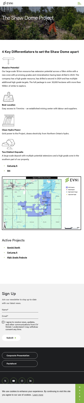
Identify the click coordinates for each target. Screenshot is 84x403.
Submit (9, 337)
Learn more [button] (38, 395)
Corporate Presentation (18, 355)
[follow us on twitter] (5, 381)
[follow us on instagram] (22, 381)
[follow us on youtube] (13, 381)
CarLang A (12, 165)
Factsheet (11, 363)
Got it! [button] (79, 393)
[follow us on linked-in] (30, 381)
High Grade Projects (17, 257)
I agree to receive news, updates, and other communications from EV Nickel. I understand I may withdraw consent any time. (22, 325)
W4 (8, 170)
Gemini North (13, 247)
